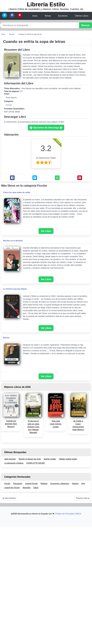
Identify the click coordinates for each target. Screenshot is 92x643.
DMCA (78, 514)
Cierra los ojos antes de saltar (16, 192)
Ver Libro (46, 231)
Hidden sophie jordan (68, 459)
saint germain (10, 459)
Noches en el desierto (13, 241)
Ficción (11, 34)
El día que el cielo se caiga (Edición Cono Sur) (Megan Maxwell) (33, 427)
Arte (83, 484)
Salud (35, 488)
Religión (44, 484)
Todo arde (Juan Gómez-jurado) (56, 424)
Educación (17, 484)
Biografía (26, 488)
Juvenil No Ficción (12, 488)
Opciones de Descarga (46, 127)
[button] (85, 25)
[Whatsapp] (57, 177)
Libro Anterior (9, 498)
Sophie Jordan (50, 459)
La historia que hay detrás (15, 289)
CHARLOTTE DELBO (35, 463)
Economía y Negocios (59, 484)
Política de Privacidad (65, 514)
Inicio (3, 34)
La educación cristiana (13, 463)
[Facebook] (12, 15)
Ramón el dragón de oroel (30, 459)
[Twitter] (4, 15)
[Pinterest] (19, 15)
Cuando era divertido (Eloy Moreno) (11, 424)
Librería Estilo (46, 4)
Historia (75, 484)
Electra (6, 338)
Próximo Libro (82, 498)
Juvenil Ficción (31, 484)
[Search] (39, 25)
